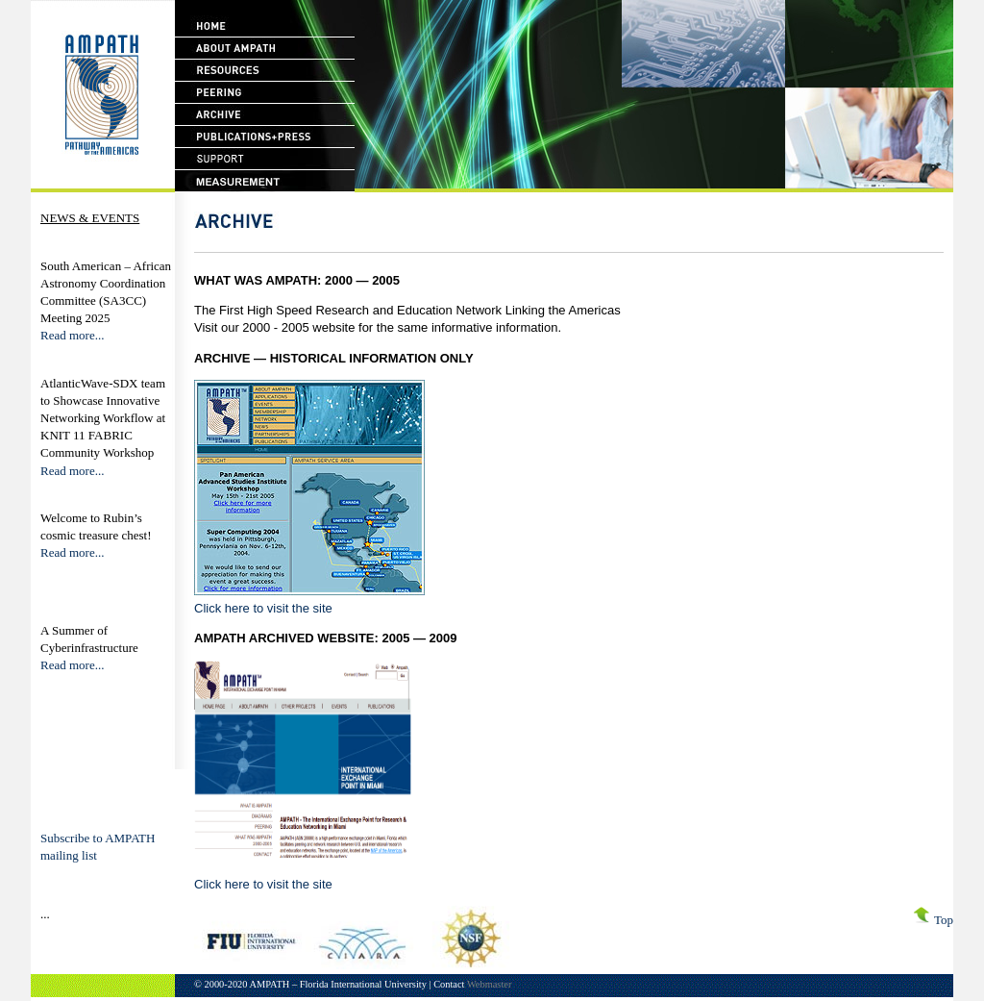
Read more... (72, 335)
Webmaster (489, 984)
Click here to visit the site (263, 608)
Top (930, 920)
